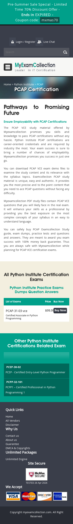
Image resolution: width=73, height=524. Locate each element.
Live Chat (45, 42)
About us (11, 440)
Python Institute (24, 84)
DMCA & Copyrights (18, 448)
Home (7, 84)
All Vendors (13, 420)
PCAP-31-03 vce (16, 311)
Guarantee (12, 444)
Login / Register (22, 42)
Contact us (12, 436)
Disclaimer (12, 424)
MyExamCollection (35, 67)
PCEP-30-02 (13, 367)
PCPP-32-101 (14, 382)
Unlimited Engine (16, 459)
